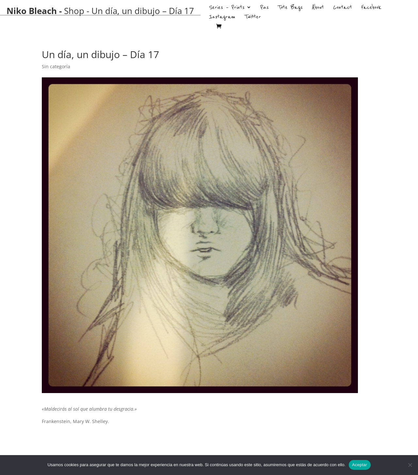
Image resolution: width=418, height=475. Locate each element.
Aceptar (359, 464)
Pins (264, 8)
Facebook (371, 8)
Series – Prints (227, 8)
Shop (74, 11)
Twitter (253, 17)
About (318, 8)
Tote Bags (290, 8)
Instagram (222, 17)
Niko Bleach (32, 11)
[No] (410, 465)
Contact (342, 8)
